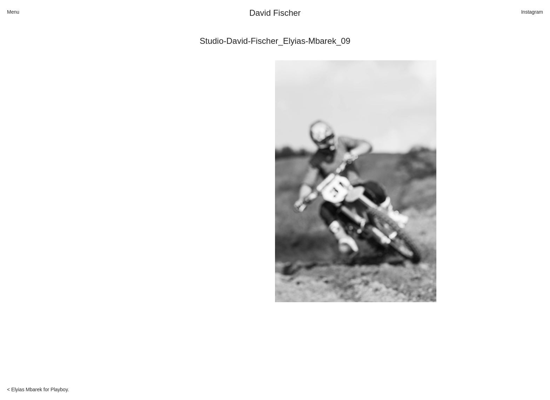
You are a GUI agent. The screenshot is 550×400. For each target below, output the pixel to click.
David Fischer (275, 13)
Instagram (532, 12)
